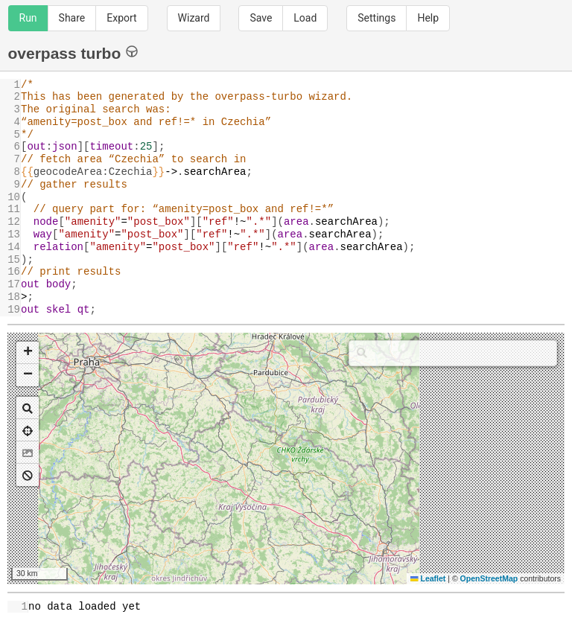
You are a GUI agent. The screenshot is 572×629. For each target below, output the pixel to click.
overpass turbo (73, 52)
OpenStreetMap (489, 578)
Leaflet (427, 578)
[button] (27, 353)
